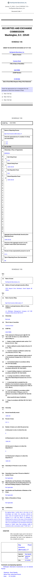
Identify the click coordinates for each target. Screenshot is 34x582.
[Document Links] (17, 11)
